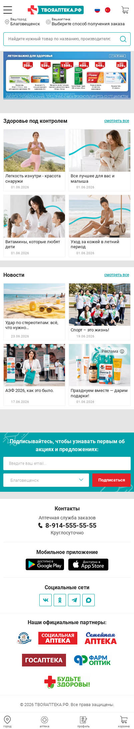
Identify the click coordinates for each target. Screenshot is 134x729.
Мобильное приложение (67, 552)
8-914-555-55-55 (70, 525)
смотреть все (116, 120)
